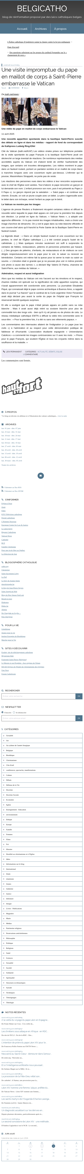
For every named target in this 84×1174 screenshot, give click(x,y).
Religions (9, 948)
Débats (52, 352)
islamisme (10, 879)
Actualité (43, 352)
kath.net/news (11, 94)
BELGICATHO (42, 8)
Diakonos (5, 602)
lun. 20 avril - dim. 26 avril (12, 450)
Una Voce (5, 670)
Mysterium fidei (8, 656)
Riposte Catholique (9, 532)
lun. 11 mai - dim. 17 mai (11, 439)
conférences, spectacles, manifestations (21, 770)
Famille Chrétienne (9, 547)
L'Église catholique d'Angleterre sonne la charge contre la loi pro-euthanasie (38, 42)
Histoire (9, 849)
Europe (9, 824)
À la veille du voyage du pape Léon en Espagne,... (25, 1020)
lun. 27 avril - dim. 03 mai (11, 446)
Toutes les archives (9, 465)
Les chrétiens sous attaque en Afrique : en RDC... (25, 1031)
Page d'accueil (13, 47)
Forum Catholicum (9, 674)
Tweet (4, 88)
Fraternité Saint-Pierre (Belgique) (14, 660)
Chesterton (6, 570)
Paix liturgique (7, 617)
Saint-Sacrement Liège (10, 574)
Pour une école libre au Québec (13, 550)
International (11, 869)
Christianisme (11, 760)
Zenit (4, 507)
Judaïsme (9, 889)
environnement (11, 815)
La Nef (4, 577)
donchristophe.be (8, 584)
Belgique (9, 750)
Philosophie (10, 938)
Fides (4, 511)
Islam (8, 874)
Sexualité (9, 963)
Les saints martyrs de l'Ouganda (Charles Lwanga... (26, 1099)
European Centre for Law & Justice (15, 525)
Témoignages (11, 997)
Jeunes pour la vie (8, 633)
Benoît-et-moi (7, 599)
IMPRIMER (14, 88)
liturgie (9, 904)
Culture (9, 775)
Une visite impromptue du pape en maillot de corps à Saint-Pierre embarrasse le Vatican (41, 76)
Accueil (22, 28)
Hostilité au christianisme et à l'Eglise (20, 854)
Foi (7, 844)
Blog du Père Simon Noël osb (13, 595)
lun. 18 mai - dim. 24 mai (11, 435)
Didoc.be (5, 606)
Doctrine (9, 790)
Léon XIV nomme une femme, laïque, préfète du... (25, 1087)
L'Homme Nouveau (9, 521)
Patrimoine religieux (14, 928)
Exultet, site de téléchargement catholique (17, 652)
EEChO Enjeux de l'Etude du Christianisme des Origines (23, 667)
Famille (9, 830)
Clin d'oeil (10, 765)
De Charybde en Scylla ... (11, 613)
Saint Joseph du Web (9, 591)
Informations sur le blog (15, 864)
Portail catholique (8, 518)
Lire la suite (62, 416)
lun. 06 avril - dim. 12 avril (12, 457)
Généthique (6, 629)
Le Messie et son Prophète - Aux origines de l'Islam (21, 663)
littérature (9, 899)
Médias (9, 923)
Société (9, 968)
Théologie (10, 1003)
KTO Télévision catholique (12, 514)
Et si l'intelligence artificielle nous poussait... (23, 1065)
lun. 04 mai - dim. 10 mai (11, 443)
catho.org (5, 566)
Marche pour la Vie (9, 640)
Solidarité (10, 973)
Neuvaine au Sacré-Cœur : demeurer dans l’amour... (27, 1054)
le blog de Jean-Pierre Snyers (12, 588)
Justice (8, 894)
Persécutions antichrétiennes (16, 933)
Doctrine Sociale (12, 795)
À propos (60, 28)
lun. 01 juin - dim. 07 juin (11, 428)
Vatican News (7, 536)
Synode (9, 988)
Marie (8, 918)
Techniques (10, 993)
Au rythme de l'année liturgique (18, 745)
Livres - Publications (14, 908)
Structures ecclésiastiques (15, 983)
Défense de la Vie (12, 785)
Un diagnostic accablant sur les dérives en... (23, 1110)
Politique (9, 943)
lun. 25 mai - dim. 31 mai (11, 432)
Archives (41, 28)
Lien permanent (12, 352)
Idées (8, 859)
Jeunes (8, 884)
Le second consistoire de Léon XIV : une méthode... (26, 1121)
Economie (10, 800)
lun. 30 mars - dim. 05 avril (12, 461)
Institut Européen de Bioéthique (13, 636)
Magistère (10, 913)
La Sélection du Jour (9, 554)
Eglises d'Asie (7, 503)
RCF (3, 543)
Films (8, 839)
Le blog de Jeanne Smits (11, 581)
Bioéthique (10, 755)
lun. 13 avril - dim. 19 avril (12, 453)
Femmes (9, 834)
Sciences (9, 958)
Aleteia (4, 609)
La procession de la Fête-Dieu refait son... (21, 1076)
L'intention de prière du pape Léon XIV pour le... (24, 1042)
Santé (8, 953)
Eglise (59, 352)
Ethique (9, 819)
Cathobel (5, 540)
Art (7, 741)
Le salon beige (7, 529)
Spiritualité (10, 978)
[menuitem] (22, 28)
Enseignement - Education (16, 810)
